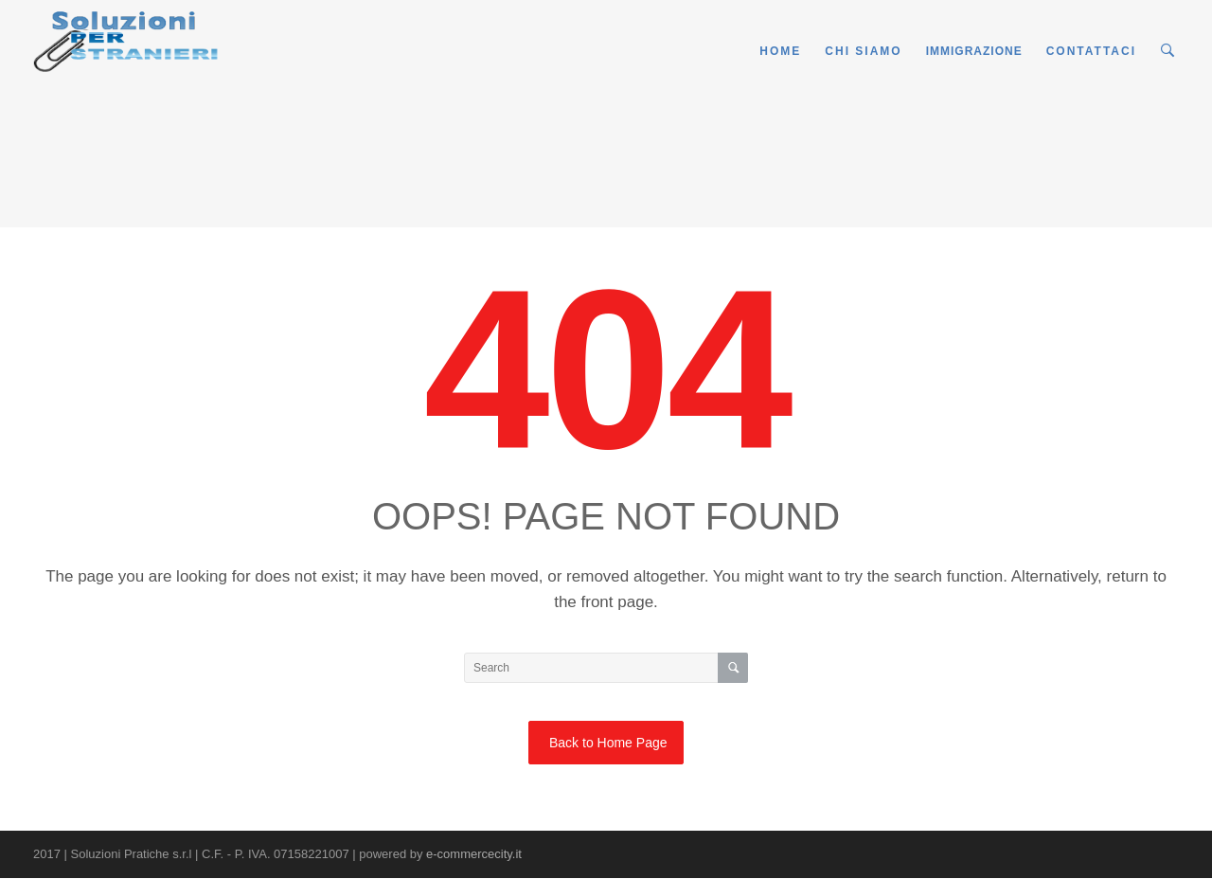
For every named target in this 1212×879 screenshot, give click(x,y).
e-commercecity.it (474, 854)
